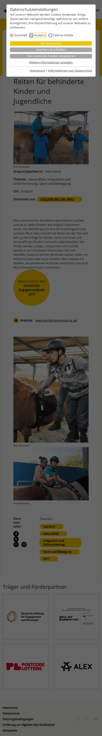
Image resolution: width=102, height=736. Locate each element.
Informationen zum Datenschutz (70, 71)
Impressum (37, 71)
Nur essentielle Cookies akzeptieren (51, 56)
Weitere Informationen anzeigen (51, 62)
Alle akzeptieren (51, 43)
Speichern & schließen (51, 50)
